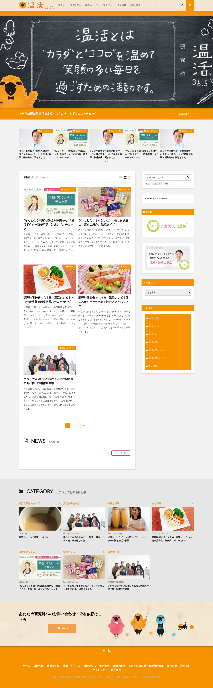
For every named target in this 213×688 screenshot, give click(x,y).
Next (84, 425)
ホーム (26, 665)
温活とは (62, 5)
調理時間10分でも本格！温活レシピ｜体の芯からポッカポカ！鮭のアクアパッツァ (103, 302)
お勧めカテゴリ (47, 177)
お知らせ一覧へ (121, 453)
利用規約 (185, 665)
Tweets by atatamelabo (156, 198)
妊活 (147, 184)
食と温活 (122, 5)
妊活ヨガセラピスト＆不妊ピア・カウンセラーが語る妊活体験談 (128, 539)
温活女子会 (75, 5)
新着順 (27, 177)
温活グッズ (108, 5)
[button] (22, 140)
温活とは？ (184, 113)
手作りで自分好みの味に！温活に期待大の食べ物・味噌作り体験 (48, 381)
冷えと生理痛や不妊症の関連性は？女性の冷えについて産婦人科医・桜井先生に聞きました (35, 154)
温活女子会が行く (68, 348)
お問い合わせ (61, 628)
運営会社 (116, 669)
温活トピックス (92, 5)
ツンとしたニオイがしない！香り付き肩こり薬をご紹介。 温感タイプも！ (103, 222)
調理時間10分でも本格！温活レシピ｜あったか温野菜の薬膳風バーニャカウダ (49, 299)
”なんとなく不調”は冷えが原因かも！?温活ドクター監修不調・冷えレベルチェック (70, 154)
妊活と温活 (135, 5)
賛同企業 (172, 665)
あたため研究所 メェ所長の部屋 (146, 665)
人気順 (35, 177)
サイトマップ (100, 669)
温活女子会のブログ (158, 358)
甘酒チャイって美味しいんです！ (35, 537)
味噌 (166, 184)
